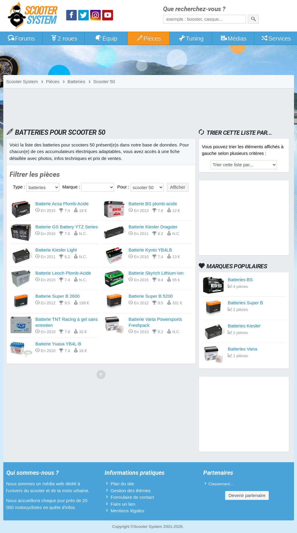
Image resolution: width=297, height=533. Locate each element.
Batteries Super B (245, 302)
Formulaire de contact (132, 497)
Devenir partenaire (246, 495)
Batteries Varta (242, 348)
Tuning (190, 38)
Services (276, 38)
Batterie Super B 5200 (151, 296)
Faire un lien (123, 504)
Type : (19, 186)
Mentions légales (127, 510)
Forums (21, 38)
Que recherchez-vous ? (194, 9)
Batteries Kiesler (244, 325)
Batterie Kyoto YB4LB (150, 249)
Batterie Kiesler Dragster (153, 226)
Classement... (221, 484)
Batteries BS (240, 279)
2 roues (63, 38)
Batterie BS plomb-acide (153, 203)
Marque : (71, 186)
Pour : (123, 186)
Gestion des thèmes (130, 490)
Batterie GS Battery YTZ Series (66, 226)
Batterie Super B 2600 (57, 296)
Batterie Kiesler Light (56, 249)
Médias (233, 38)
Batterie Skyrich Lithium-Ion (156, 273)
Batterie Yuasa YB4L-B (58, 343)
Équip (106, 38)
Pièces (148, 38)
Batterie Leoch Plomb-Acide (63, 273)
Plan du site (122, 483)
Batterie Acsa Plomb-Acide (62, 203)
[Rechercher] (253, 19)
